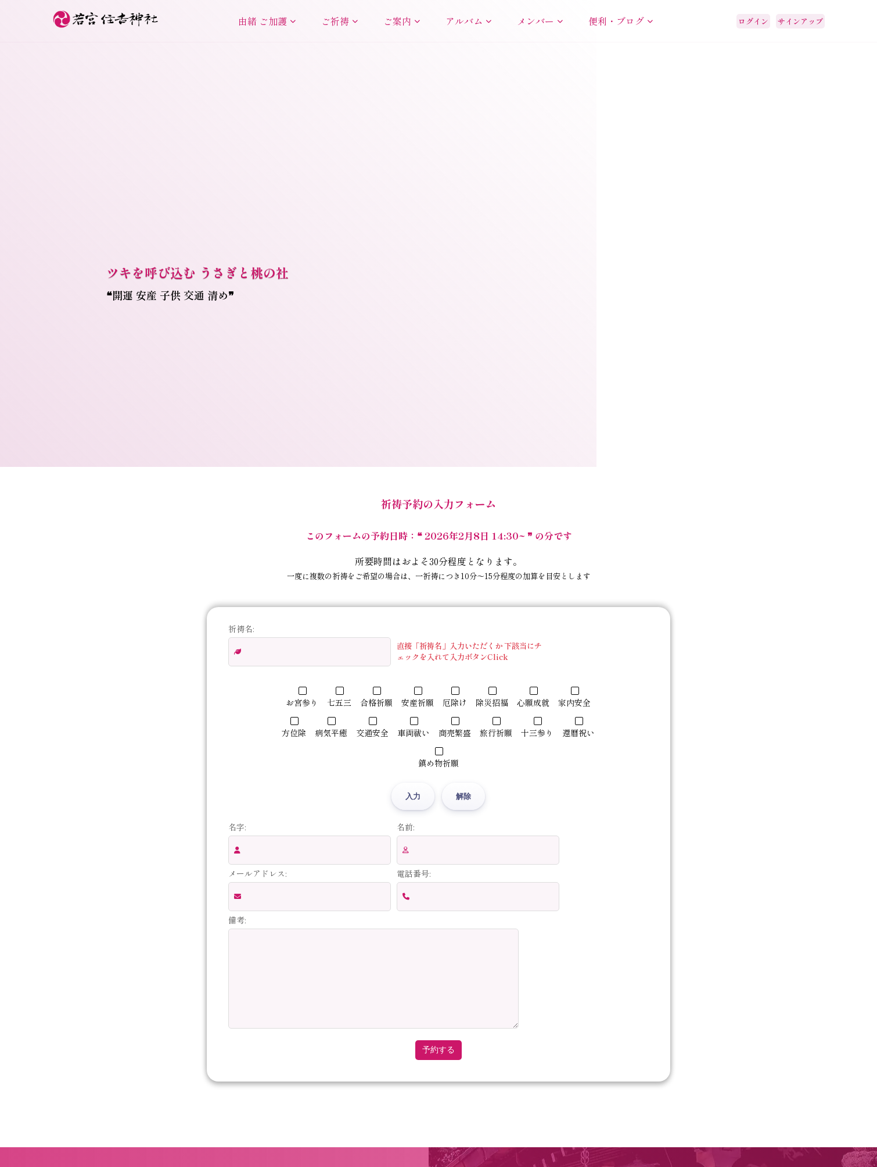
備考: (237, 920)
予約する (438, 1067)
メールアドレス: (257, 873)
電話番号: (413, 873)
